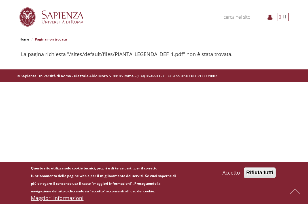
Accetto (231, 173)
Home (24, 39)
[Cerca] (260, 17)
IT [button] (283, 16)
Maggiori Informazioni (57, 198)
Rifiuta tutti (259, 173)
